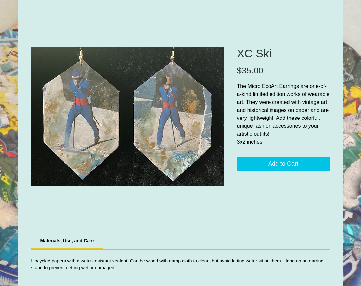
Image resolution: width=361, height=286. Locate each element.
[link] (67, 240)
